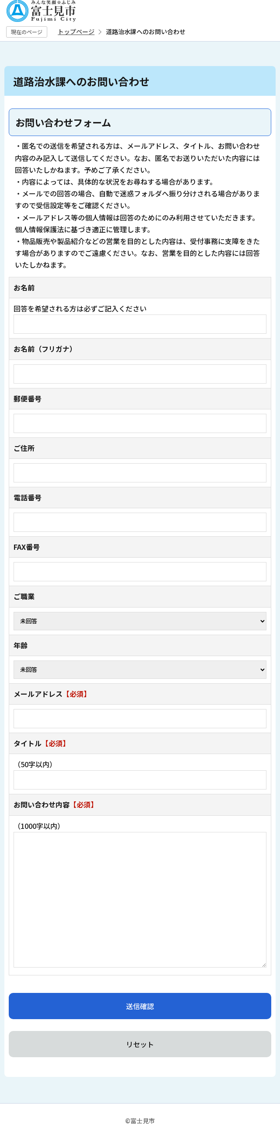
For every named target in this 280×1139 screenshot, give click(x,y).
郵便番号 (28, 398)
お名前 (24, 287)
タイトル (42, 743)
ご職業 (24, 596)
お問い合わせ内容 (56, 804)
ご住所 (24, 448)
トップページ (76, 31)
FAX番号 (27, 547)
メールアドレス (52, 693)
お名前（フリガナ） (45, 348)
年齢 (21, 645)
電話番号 (28, 497)
